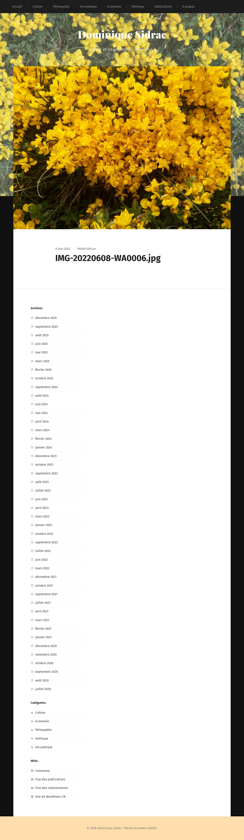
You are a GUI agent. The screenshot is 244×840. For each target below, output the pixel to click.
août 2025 (42, 335)
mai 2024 (41, 413)
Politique (137, 6)
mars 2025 (42, 361)
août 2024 (42, 395)
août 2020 (42, 680)
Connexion (42, 771)
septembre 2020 (46, 671)
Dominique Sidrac (122, 34)
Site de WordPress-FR (50, 796)
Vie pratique (88, 6)
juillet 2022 (43, 551)
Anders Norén (147, 828)
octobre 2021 (44, 585)
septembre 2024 (46, 387)
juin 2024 (41, 404)
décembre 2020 (46, 646)
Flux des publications (50, 779)
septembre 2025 (46, 326)
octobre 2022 (44, 534)
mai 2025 (41, 352)
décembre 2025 (46, 318)
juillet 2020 (43, 689)
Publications (163, 6)
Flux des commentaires (51, 788)
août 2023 (42, 482)
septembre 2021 (46, 594)
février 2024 (43, 438)
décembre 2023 (46, 456)
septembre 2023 (46, 473)
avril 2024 (42, 421)
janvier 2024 (43, 447)
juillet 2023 (43, 490)
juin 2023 (41, 499)
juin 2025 (41, 344)
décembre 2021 (45, 577)
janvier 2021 (43, 637)
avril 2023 (42, 508)
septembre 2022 (46, 542)
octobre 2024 (44, 378)
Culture (38, 6)
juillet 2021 (43, 603)
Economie (114, 6)
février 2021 (43, 628)
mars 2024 (42, 430)
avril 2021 (41, 611)
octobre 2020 (44, 663)
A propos (188, 6)
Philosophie (61, 6)
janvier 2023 (43, 525)
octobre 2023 (44, 464)
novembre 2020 (46, 654)
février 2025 (43, 370)
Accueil (17, 6)
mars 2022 (42, 568)
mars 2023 (42, 516)
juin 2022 (41, 559)
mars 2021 (42, 620)
